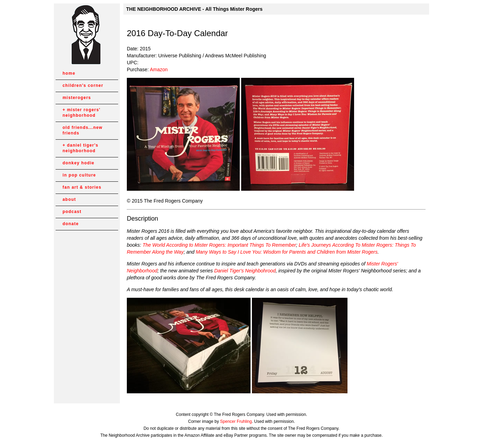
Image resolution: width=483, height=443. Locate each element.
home (69, 73)
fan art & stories (82, 187)
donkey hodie (79, 163)
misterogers (77, 97)
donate (71, 223)
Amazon (158, 69)
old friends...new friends (83, 130)
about (69, 199)
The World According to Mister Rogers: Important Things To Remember (219, 245)
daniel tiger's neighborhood (80, 148)
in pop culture (79, 175)
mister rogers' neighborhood (81, 112)
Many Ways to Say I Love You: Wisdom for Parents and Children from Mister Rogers (286, 252)
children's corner (83, 85)
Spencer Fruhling (236, 421)
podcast (72, 211)
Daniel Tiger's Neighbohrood (245, 270)
